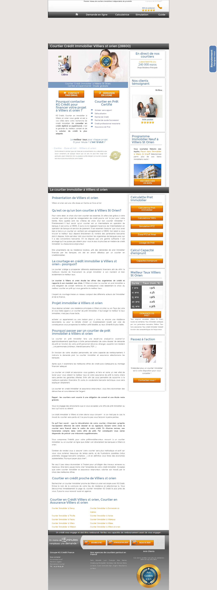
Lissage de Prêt (147, 240)
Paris (92, 558)
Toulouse (112, 558)
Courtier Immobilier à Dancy (63, 506)
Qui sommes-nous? (56, 557)
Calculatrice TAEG (147, 216)
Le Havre (93, 563)
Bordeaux (110, 560)
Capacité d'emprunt (147, 258)
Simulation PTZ (147, 224)
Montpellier (102, 560)
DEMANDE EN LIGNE (107, 94)
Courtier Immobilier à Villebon (64, 524)
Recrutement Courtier (57, 561)
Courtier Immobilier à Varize (101, 513)
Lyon (105, 558)
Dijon (110, 563)
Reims (125, 560)
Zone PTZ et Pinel (147, 232)
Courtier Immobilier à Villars (63, 521)
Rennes (119, 560)
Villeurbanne (122, 563)
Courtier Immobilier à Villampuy (103, 517)
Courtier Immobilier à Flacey (63, 517)
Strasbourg (94, 560)
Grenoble (105, 563)
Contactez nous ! (147, 378)
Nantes (124, 558)
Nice (118, 558)
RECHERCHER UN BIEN (147, 180)
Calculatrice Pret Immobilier (146, 206)
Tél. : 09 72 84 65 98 (56, 564)
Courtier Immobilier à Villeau (101, 521)
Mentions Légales (56, 559)
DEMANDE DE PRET (147, 312)
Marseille (98, 558)
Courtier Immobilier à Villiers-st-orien (105, 524)
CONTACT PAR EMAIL (71, 94)
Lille (115, 560)
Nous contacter (55, 555)
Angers (115, 563)
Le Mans (93, 566)
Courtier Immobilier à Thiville (63, 513)
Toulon (99, 563)
